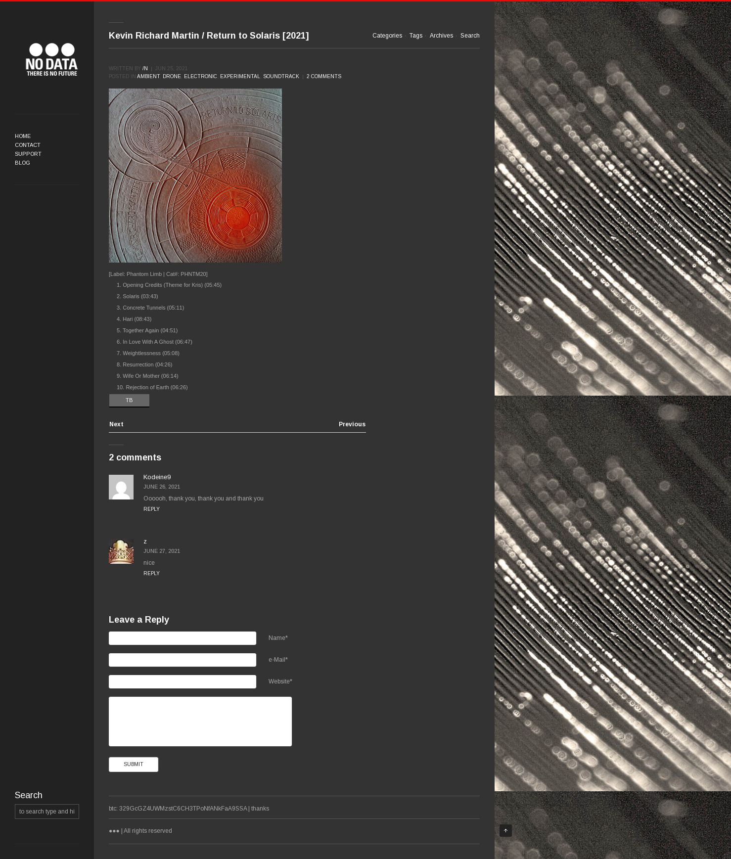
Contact (28, 145)
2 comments (324, 76)
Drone (172, 76)
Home (23, 136)
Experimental (240, 76)
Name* (278, 637)
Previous (352, 424)
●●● (52, 59)
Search (470, 35)
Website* (280, 681)
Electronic (200, 76)
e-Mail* (278, 659)
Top (506, 830)
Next (116, 424)
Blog (22, 163)
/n (145, 68)
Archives (441, 35)
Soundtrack (281, 76)
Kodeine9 (157, 477)
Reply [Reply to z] (151, 573)
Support (28, 154)
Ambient (148, 76)
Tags (416, 35)
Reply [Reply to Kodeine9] (151, 509)
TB (129, 400)
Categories (387, 35)
